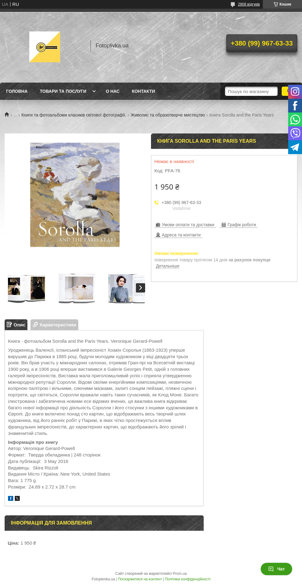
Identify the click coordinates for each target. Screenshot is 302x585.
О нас (113, 91)
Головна (16, 91)
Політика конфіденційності (187, 579)
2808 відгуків (249, 4)
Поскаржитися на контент (140, 579)
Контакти (143, 91)
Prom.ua (180, 573)
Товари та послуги (63, 91)
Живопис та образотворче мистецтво (168, 114)
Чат (276, 569)
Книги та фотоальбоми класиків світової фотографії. (74, 114)
